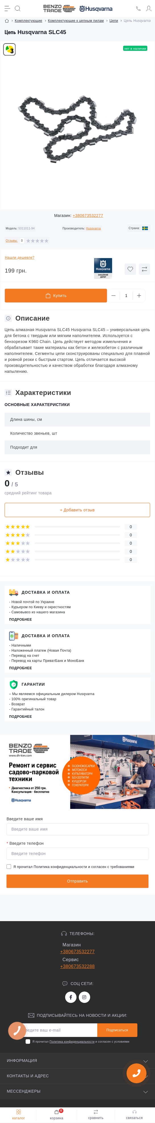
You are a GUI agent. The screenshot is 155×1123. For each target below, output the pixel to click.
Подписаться (117, 1030)
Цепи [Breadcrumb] (113, 21)
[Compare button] (144, 269)
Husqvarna (93, 228)
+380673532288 (77, 966)
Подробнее (20, 620)
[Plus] (139, 296)
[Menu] (7, 8)
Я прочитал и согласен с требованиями (73, 867)
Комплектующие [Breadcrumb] (28, 21)
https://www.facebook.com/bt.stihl (70, 997)
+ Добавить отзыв (77, 510)
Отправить (77, 881)
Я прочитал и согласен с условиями (80, 1041)
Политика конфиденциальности (60, 867)
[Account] (149, 8)
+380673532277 (88, 215)
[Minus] (113, 296)
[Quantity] (126, 296)
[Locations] (138, 8)
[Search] (17, 8)
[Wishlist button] (130, 269)
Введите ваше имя (25, 819)
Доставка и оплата (46, 592)
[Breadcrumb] (7, 20)
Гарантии (33, 684)
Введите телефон (25, 843)
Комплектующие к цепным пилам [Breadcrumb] (76, 21)
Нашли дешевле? (19, 258)
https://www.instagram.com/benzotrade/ (84, 997)
